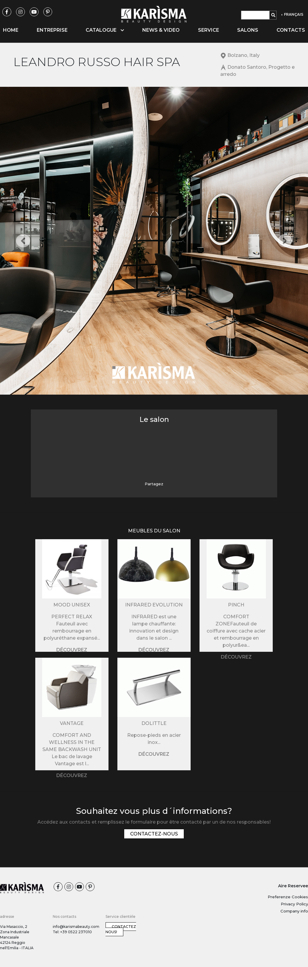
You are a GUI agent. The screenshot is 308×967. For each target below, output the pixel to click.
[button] (23, 241)
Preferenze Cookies (288, 896)
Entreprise (52, 30)
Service (208, 30)
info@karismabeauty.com (76, 926)
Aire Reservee (293, 885)
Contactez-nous (154, 834)
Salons (247, 30)
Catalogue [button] (105, 30)
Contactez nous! (121, 929)
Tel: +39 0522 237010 (72, 932)
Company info (294, 911)
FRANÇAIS (293, 14)
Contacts (291, 30)
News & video (161, 30)
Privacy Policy (294, 904)
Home (10, 30)
